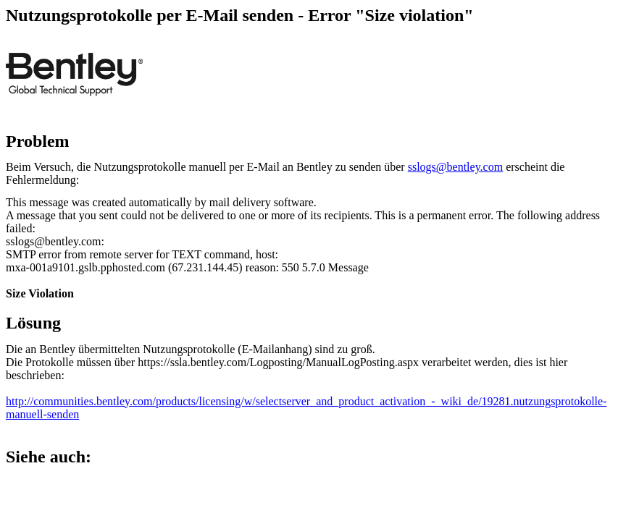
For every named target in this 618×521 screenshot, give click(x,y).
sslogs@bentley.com (455, 167)
